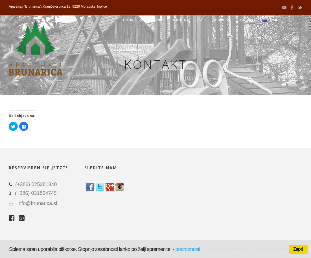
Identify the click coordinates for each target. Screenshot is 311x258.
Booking (180, 20)
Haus (128, 20)
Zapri (298, 249)
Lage (201, 20)
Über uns (222, 20)
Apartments (152, 20)
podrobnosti (187, 249)
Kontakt (246, 20)
